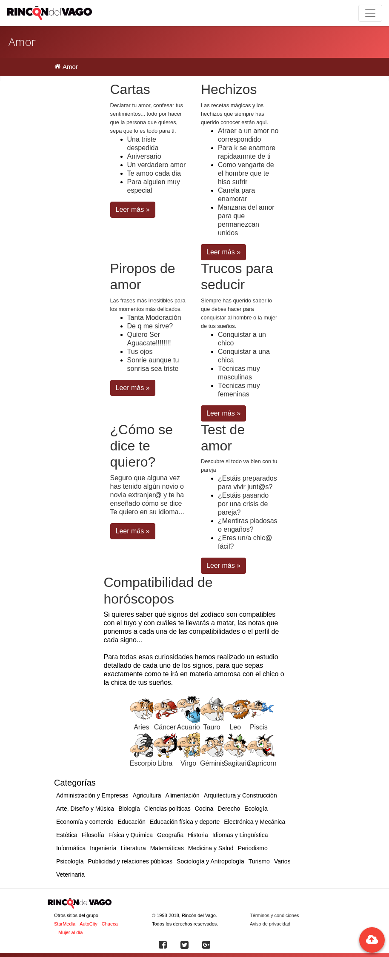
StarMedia (64, 923)
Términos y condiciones (274, 915)
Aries (141, 727)
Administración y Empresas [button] (92, 795)
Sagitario (236, 763)
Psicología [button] (70, 861)
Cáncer (165, 727)
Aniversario (144, 156)
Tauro (211, 727)
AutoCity (88, 923)
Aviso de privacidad (270, 923)
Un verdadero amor (156, 164)
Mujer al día (70, 932)
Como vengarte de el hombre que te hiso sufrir (246, 173)
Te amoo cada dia (154, 173)
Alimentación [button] (183, 795)
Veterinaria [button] (70, 874)
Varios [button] (282, 861)
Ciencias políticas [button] (167, 808)
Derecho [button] (228, 808)
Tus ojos (140, 351)
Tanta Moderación (154, 317)
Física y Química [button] (131, 835)
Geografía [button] (170, 835)
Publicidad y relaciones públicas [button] (130, 861)
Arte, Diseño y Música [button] (85, 808)
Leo (235, 727)
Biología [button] (129, 808)
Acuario (188, 727)
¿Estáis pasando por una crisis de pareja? (243, 504)
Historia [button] (198, 835)
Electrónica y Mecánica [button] (254, 821)
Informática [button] (71, 848)
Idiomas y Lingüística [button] (240, 835)
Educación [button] (132, 821)
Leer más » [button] (133, 209)
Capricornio (264, 763)
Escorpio (143, 763)
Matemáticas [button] (167, 848)
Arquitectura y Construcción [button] (240, 795)
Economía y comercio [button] (85, 821)
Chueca (110, 923)
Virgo (188, 763)
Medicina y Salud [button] (211, 848)
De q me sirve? (150, 326)
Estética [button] (66, 835)
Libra (165, 763)
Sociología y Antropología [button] (210, 861)
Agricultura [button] (147, 795)
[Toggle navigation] (370, 13)
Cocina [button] (204, 808)
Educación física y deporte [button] (185, 821)
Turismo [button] (259, 861)
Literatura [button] (133, 848)
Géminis (212, 763)
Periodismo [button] (253, 848)
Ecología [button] (255, 808)
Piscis (259, 727)
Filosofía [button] (93, 835)
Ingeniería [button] (103, 848)
